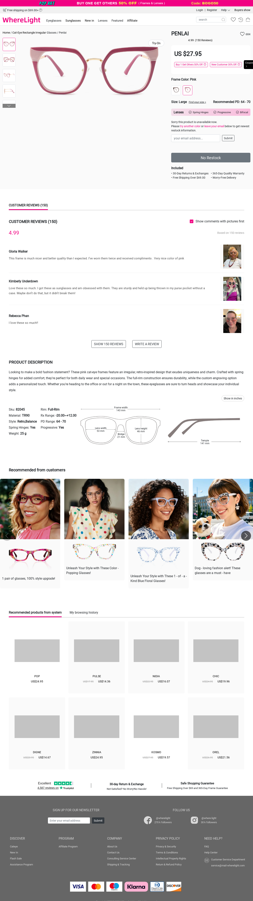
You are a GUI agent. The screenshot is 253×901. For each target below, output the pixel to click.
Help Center (210, 851)
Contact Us (113, 851)
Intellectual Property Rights (171, 857)
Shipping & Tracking (118, 863)
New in (89, 20)
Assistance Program (21, 863)
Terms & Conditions (167, 851)
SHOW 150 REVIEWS (108, 344)
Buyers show (242, 10)
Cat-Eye (17, 32)
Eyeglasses (53, 20)
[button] (9, 106)
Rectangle (29, 32)
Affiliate (132, 20)
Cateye (14, 845)
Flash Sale (16, 857)
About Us (112, 845)
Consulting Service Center (121, 857)
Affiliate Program (68, 845)
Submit (228, 138)
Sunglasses (73, 20)
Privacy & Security (166, 845)
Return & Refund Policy (169, 863)
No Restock (211, 157)
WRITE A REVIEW (147, 344)
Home (6, 32)
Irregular (41, 32)
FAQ (206, 845)
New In (14, 851)
